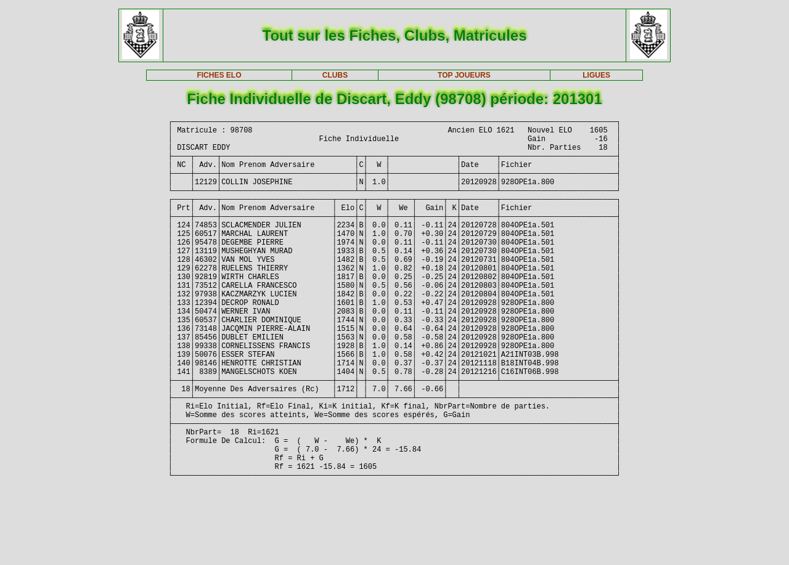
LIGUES (596, 75)
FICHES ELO (219, 75)
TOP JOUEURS (464, 75)
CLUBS (335, 75)
